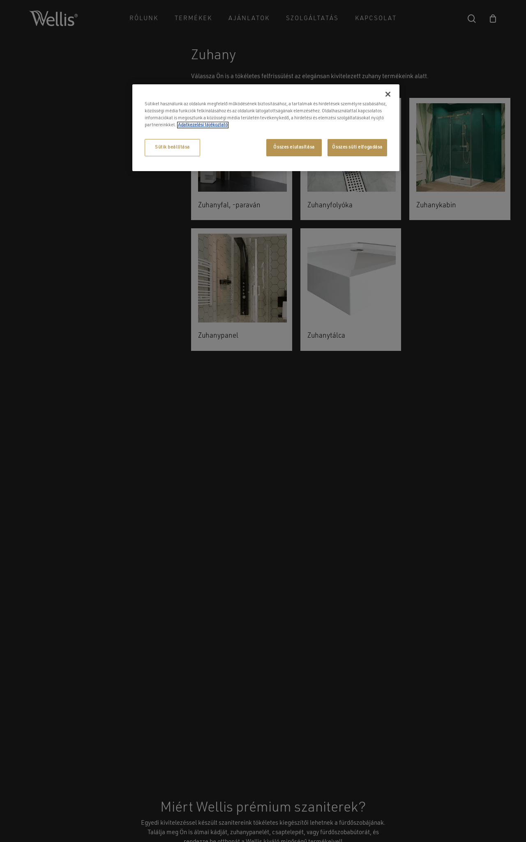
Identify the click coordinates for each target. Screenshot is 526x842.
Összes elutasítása (293, 147)
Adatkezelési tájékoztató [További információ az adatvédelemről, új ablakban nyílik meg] (203, 125)
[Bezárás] (388, 94)
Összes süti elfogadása (357, 147)
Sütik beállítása (172, 147)
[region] (265, 127)
